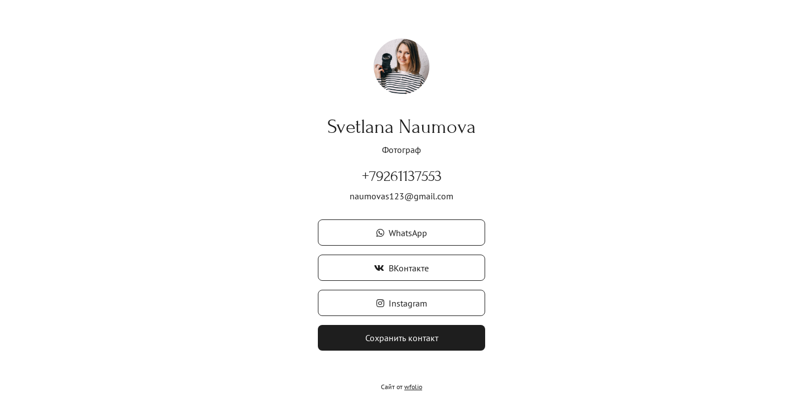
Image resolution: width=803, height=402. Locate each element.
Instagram (401, 303)
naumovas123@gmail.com (401, 196)
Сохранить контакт (401, 337)
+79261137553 (402, 176)
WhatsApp (401, 232)
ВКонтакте (401, 268)
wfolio (413, 386)
